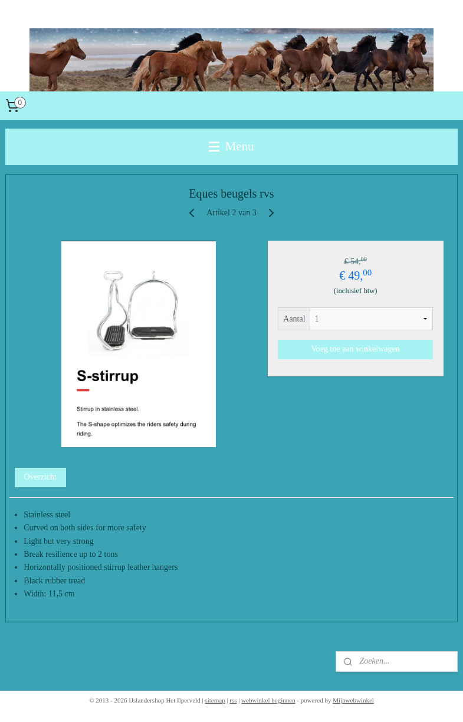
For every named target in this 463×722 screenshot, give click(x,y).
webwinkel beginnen (268, 700)
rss (233, 700)
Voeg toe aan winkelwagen (355, 348)
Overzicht (40, 476)
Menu (231, 146)
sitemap (215, 700)
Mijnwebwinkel (353, 700)
